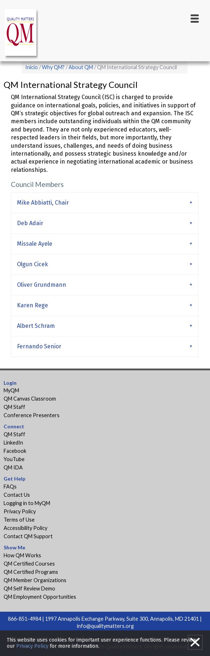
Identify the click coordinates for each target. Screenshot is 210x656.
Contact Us (17, 495)
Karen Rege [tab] (32, 305)
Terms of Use (19, 520)
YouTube (14, 459)
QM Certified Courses (29, 564)
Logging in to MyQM (27, 503)
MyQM (11, 390)
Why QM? (53, 67)
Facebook (15, 451)
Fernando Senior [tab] (39, 346)
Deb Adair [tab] (30, 223)
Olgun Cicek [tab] (32, 264)
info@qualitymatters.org (105, 626)
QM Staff (14, 407)
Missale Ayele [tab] (34, 243)
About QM (81, 67)
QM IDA (13, 467)
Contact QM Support (28, 536)
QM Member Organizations (35, 580)
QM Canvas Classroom (30, 399)
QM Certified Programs (31, 572)
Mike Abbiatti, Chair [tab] (43, 202)
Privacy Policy (20, 511)
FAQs (10, 486)
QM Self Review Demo (29, 588)
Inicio (31, 67)
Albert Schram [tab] (36, 325)
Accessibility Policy (25, 528)
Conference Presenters (32, 415)
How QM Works (22, 555)
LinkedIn (13, 442)
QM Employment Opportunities (40, 597)
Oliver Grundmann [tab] (41, 284)
